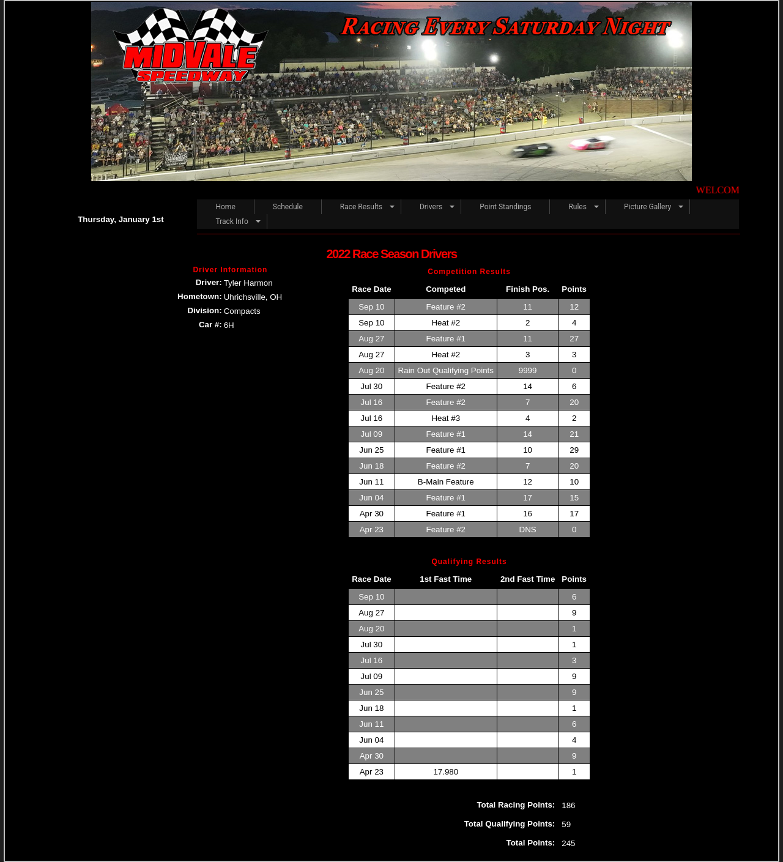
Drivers (431, 206)
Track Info (231, 221)
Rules (577, 206)
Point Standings (505, 206)
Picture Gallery (647, 206)
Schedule (288, 206)
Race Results (361, 206)
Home (225, 206)
